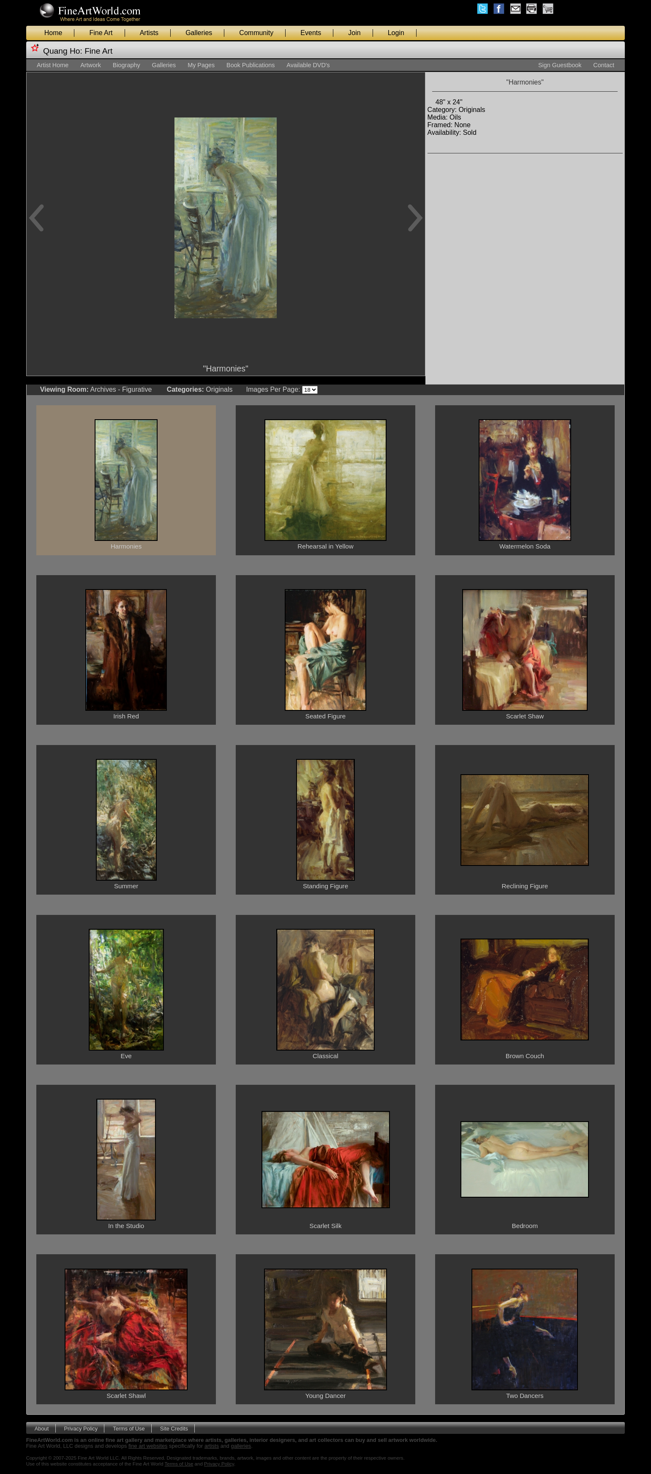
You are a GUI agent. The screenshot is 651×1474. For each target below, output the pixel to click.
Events (310, 32)
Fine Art (100, 32)
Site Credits (174, 1428)
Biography (126, 65)
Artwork (90, 65)
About (42, 1428)
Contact (603, 65)
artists (211, 1446)
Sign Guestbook (559, 65)
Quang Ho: (62, 50)
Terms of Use (128, 1428)
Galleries (198, 32)
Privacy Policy (81, 1428)
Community (256, 32)
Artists (149, 32)
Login (396, 32)
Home (53, 32)
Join (354, 32)
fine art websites (147, 1446)
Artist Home (52, 65)
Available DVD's (308, 65)
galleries (241, 1446)
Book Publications (250, 65)
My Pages (201, 65)
